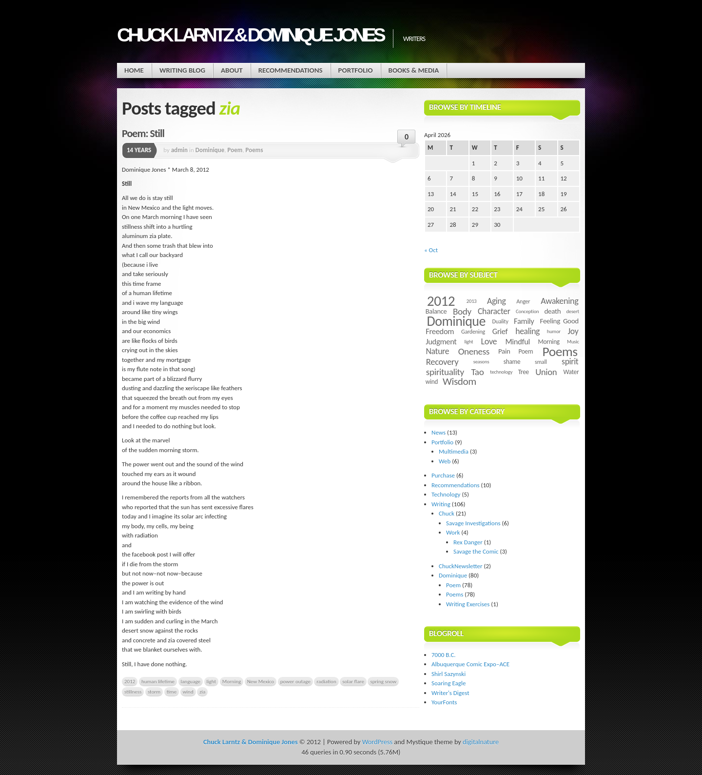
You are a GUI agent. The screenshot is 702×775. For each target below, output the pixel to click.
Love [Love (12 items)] (489, 341)
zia (202, 691)
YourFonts (444, 702)
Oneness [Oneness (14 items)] (473, 351)
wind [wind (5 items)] (432, 382)
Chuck (446, 513)
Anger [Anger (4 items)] (523, 301)
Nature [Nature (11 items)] (437, 351)
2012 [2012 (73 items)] (441, 301)
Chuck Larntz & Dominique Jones (250, 34)
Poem (235, 150)
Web (444, 461)
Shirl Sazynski (448, 673)
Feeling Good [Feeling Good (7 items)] (559, 321)
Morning (231, 681)
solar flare (353, 681)
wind (188, 691)
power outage (295, 681)
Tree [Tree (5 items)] (523, 372)
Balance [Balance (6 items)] (436, 311)
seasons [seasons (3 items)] (481, 361)
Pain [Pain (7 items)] (504, 351)
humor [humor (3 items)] (554, 331)
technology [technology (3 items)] (501, 372)
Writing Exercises (467, 604)
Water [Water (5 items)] (571, 372)
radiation (326, 681)
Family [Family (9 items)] (524, 321)
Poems (254, 150)
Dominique (210, 150)
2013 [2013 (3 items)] (472, 301)
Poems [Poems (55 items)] (560, 351)
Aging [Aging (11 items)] (496, 301)
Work (453, 532)
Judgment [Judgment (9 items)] (441, 341)
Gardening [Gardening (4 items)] (473, 331)
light (211, 681)
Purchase (443, 475)
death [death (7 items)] (552, 311)
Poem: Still (143, 133)
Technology (446, 494)
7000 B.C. (443, 654)
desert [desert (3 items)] (572, 311)
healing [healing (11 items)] (527, 331)
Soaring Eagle (448, 683)
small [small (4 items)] (541, 361)
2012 (129, 681)
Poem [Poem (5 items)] (525, 351)
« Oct (431, 250)
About (232, 70)
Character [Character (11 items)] (494, 311)
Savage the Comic (476, 551)
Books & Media (414, 70)
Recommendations (290, 70)
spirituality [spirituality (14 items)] (445, 372)
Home (134, 70)
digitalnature (481, 741)
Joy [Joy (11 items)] (573, 331)
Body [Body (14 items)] (462, 311)
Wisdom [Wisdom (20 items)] (459, 381)
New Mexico (260, 681)
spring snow (383, 681)
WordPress (377, 741)
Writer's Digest (450, 692)
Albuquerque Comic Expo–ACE (470, 664)
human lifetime (158, 681)
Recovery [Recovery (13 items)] (442, 361)
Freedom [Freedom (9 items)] (440, 331)
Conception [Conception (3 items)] (527, 311)
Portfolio (355, 70)
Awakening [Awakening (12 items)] (559, 301)
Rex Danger (468, 542)
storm (154, 691)
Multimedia (453, 451)
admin (179, 150)
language (191, 681)
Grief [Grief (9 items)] (499, 331)
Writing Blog (182, 70)
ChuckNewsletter (461, 566)
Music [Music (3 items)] (573, 341)
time (171, 691)
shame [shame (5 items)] (512, 362)
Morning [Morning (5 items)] (548, 342)
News (438, 432)
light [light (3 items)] (468, 341)
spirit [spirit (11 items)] (570, 361)
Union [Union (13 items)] (546, 372)
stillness (132, 691)
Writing (440, 504)
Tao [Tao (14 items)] (477, 372)
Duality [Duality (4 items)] (500, 321)
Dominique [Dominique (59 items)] (456, 321)
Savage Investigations (473, 523)
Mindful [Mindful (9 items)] (518, 341)
